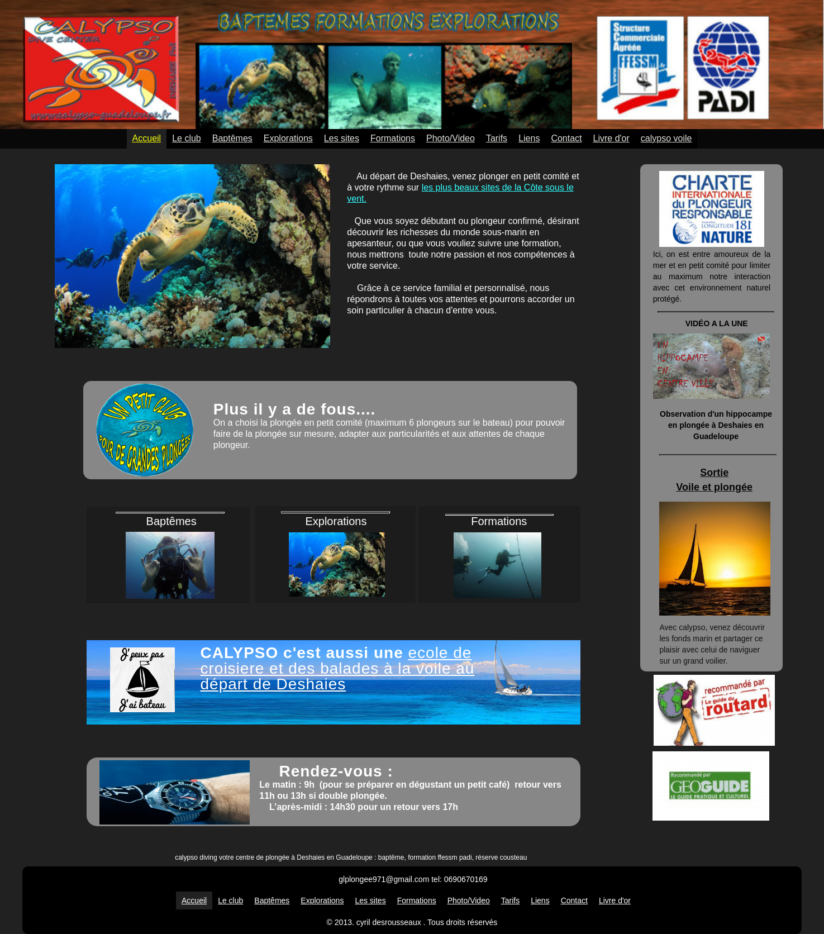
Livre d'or (611, 138)
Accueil (146, 138)
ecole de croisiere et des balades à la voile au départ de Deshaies (338, 668)
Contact (566, 138)
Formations (392, 138)
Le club (186, 138)
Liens (529, 138)
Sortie (714, 472)
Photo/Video (450, 138)
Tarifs (496, 138)
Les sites (341, 138)
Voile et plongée (714, 487)
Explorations (288, 138)
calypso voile (666, 138)
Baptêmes (232, 138)
